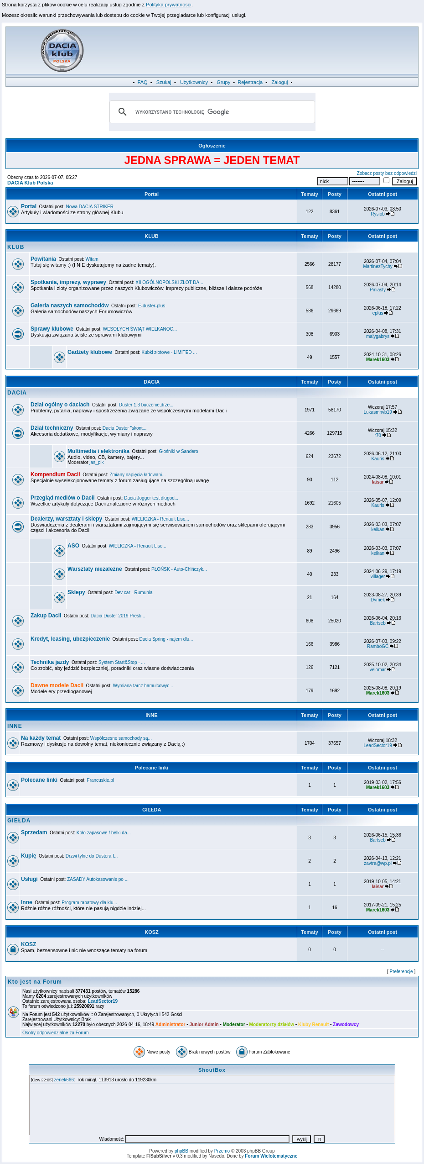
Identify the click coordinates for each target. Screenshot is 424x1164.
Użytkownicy (194, 82)
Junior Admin (203, 1024)
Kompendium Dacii (55, 474)
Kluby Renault (313, 1024)
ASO (73, 545)
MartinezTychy (377, 266)
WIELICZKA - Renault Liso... (160, 518)
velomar (378, 669)
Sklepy (76, 592)
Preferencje (401, 971)
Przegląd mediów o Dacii (63, 498)
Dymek (378, 599)
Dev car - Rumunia (133, 592)
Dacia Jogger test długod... (151, 497)
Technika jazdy (50, 662)
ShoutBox (212, 1070)
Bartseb (377, 623)
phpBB (181, 1150)
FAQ (143, 82)
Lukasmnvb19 (377, 412)
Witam (92, 259)
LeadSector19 (377, 745)
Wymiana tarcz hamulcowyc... (143, 685)
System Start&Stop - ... (121, 662)
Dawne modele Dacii (57, 685)
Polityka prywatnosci (168, 4)
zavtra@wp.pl (378, 863)
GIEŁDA (151, 809)
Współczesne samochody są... (121, 738)
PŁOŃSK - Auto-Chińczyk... (179, 569)
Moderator (234, 1024)
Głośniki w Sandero (178, 451)
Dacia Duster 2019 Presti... (118, 615)
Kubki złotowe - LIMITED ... (169, 352)
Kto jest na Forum (35, 982)
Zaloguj (279, 82)
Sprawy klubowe (52, 329)
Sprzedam (34, 832)
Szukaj (163, 82)
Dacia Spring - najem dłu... (166, 639)
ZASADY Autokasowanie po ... (98, 879)
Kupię (28, 856)
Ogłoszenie (212, 145)
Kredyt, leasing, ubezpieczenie (70, 639)
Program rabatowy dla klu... (89, 902)
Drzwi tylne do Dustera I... (92, 856)
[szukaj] (210, 111)
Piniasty (378, 289)
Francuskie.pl (100, 780)
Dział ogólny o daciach (60, 404)
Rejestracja (250, 82)
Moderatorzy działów (271, 1024)
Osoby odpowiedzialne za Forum (55, 1032)
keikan (377, 529)
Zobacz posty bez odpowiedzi (387, 173)
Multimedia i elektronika (98, 451)
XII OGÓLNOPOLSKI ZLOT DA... (169, 282)
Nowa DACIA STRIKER (90, 206)
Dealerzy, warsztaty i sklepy (66, 519)
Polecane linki (152, 767)
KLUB (151, 236)
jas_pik (96, 462)
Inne (26, 902)
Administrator (170, 1024)
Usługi (29, 879)
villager (378, 576)
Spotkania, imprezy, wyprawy (68, 282)
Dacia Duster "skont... (124, 428)
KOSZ (151, 932)
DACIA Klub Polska (30, 182)
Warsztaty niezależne (94, 569)
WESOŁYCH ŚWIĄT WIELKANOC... (140, 329)
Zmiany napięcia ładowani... (137, 474)
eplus (377, 313)
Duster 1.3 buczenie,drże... (146, 404)
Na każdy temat (41, 738)
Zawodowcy (346, 1024)
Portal (151, 194)
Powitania (43, 259)
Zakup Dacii (46, 615)
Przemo (222, 1150)
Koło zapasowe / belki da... (104, 832)
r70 (377, 435)
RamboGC (377, 646)
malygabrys (377, 336)
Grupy (223, 82)
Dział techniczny (52, 428)
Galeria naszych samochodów (70, 305)
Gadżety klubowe (89, 352)
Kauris (377, 458)
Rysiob (378, 213)
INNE (151, 715)
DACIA (151, 381)
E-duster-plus (151, 305)
